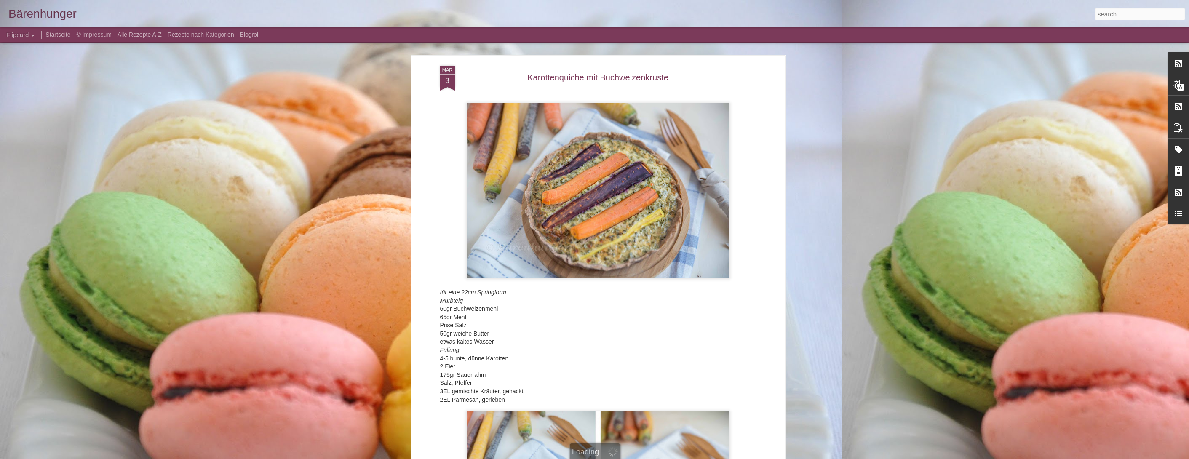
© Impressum (93, 34)
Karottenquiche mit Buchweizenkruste (597, 77)
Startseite (58, 34)
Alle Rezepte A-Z (140, 34)
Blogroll (250, 34)
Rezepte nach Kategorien (201, 34)
